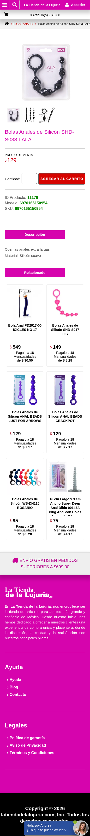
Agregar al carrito (61, 179)
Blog (14, 687)
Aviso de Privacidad (28, 745)
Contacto (18, 694)
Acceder (78, 5)
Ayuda (15, 680)
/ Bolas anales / (23, 24)
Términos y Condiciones (32, 753)
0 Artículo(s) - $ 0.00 (45, 15)
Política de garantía (27, 738)
